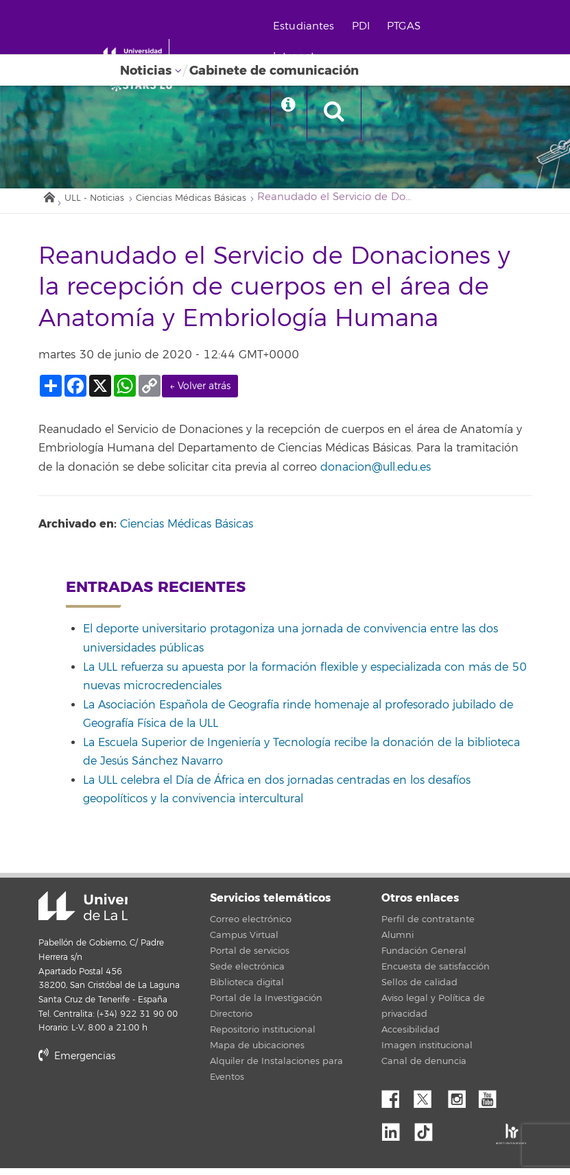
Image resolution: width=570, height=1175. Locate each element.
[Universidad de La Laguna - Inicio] (163, 53)
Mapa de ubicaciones (257, 1052)
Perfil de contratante (428, 926)
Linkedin (395, 1135)
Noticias (145, 70)
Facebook (395, 1102)
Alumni (397, 942)
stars (141, 1109)
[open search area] (388, 112)
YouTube (492, 1102)
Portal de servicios (249, 957)
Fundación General (423, 957)
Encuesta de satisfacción (435, 973)
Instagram (460, 1102)
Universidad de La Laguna (55, 914)
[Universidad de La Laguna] (164, 86)
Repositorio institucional (263, 1036)
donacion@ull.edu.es (375, 473)
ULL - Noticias (103, 203)
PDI (396, 26)
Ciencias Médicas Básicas (219, 203)
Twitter (428, 1102)
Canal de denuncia (423, 1068)
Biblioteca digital (247, 989)
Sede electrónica (247, 973)
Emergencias (76, 1063)
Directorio (231, 1020)
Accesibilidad (410, 1036)
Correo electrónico (251, 926)
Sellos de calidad (419, 989)
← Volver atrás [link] (199, 393)
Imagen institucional (427, 1052)
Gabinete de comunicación (274, 70)
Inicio (48, 200)
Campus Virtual (244, 942)
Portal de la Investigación (266, 1005)
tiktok (428, 1135)
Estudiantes (339, 26)
